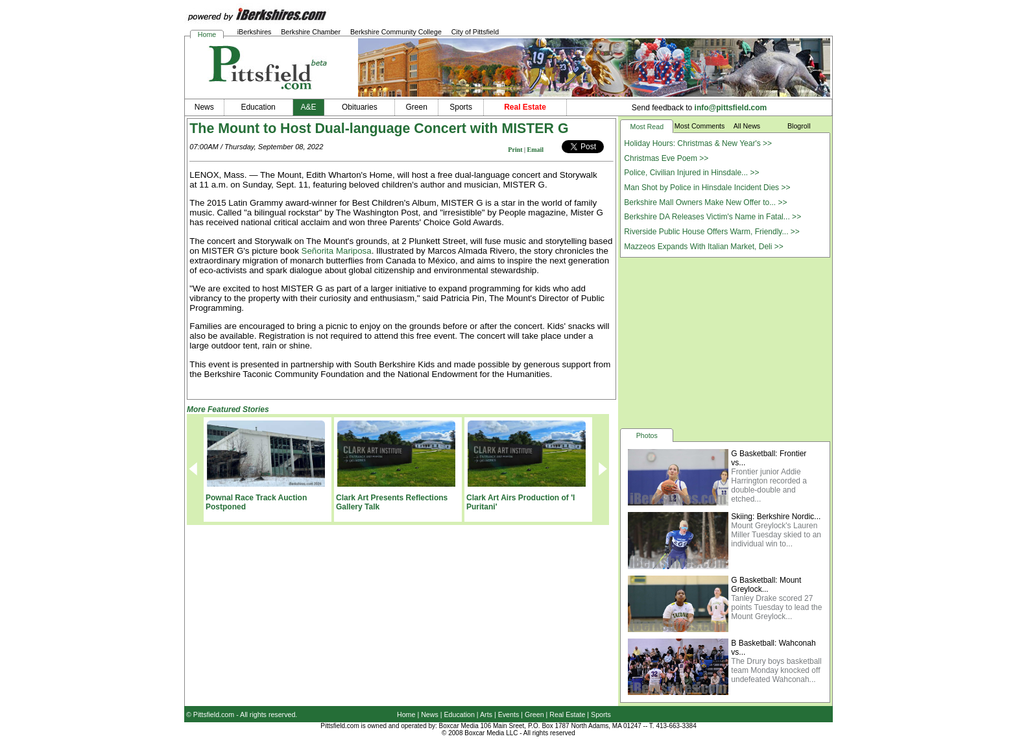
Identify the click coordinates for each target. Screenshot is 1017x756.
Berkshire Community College (396, 32)
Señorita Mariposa (337, 251)
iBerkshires (254, 32)
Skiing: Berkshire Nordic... (775, 516)
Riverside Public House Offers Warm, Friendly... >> (712, 231)
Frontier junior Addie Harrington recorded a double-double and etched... (769, 485)
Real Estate (567, 714)
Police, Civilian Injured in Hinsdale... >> (691, 172)
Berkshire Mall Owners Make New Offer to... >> (705, 202)
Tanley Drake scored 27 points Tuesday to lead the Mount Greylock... (776, 607)
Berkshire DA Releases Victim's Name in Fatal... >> (712, 216)
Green (534, 714)
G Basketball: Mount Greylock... (766, 585)
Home (207, 34)
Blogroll (799, 126)
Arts (486, 714)
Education (459, 714)
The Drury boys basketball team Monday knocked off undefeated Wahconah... (776, 670)
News (429, 714)
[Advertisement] (725, 342)
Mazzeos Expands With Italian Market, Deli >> (703, 246)
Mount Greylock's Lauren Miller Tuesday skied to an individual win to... (776, 534)
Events (509, 714)
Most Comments (700, 126)
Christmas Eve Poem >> (666, 158)
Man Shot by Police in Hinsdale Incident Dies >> (707, 187)
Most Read (647, 126)
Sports (601, 714)
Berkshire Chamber (311, 32)
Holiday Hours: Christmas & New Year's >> (698, 143)
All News (747, 126)
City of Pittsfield (475, 32)
